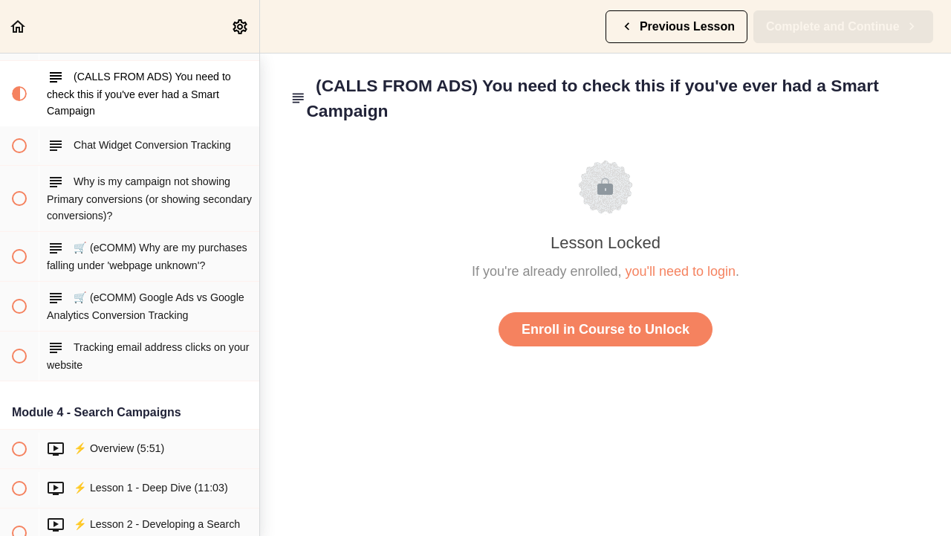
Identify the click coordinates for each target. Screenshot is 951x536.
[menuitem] (240, 26)
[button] (18, 26)
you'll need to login (681, 271)
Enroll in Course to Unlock (605, 329)
